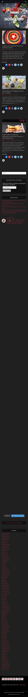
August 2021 (5, 561)
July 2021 (4, 563)
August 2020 (5, 577)
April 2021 (4, 568)
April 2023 (4, 541)
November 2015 (6, 665)
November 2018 (6, 609)
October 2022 (5, 547)
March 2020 (5, 583)
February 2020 (5, 585)
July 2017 (4, 634)
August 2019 (5, 594)
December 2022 (6, 544)
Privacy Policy (22, 684)
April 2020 (4, 582)
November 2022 (6, 546)
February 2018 (5, 623)
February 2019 (5, 604)
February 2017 (5, 642)
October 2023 (5, 539)
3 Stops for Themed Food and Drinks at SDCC (12, 47)
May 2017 (4, 637)
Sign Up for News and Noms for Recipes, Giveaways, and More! (14, 184)
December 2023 (6, 538)
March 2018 (5, 621)
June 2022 (4, 550)
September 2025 (6, 533)
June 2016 (4, 654)
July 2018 (4, 615)
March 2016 (5, 659)
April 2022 (4, 552)
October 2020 (5, 574)
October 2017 (5, 629)
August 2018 (5, 613)
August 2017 (5, 632)
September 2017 (6, 631)
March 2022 (5, 553)
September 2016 (6, 650)
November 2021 (6, 557)
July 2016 (4, 653)
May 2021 (4, 566)
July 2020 (4, 579)
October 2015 (5, 667)
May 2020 (4, 580)
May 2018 (4, 618)
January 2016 (5, 662)
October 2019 (5, 591)
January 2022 (5, 555)
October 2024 (5, 535)
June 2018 (4, 616)
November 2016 (6, 646)
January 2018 (5, 624)
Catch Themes (17, 694)
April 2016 (4, 657)
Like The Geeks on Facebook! (14, 523)
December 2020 (6, 571)
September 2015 (6, 668)
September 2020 (6, 576)
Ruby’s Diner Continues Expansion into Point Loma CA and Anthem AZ (12, 136)
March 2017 (5, 640)
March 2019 (5, 602)
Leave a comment (14, 49)
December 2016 (6, 645)
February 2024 (5, 536)
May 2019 (4, 599)
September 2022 (6, 549)
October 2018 (5, 610)
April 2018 (4, 620)
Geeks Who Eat (14, 692)
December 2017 (6, 626)
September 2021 (6, 560)
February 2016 (5, 661)
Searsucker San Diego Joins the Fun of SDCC (13, 92)
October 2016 (5, 648)
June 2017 (4, 635)
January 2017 (5, 643)
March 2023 (5, 542)
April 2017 (4, 639)
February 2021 (5, 569)
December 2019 (6, 588)
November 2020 (6, 572)
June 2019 (4, 598)
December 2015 (6, 664)
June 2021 (4, 565)
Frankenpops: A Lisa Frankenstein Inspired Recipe (14, 209)
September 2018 (6, 612)
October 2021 (5, 558)
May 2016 (4, 656)
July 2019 (4, 596)
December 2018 (6, 607)
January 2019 (5, 605)
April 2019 (4, 601)
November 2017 (6, 628)
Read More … (5, 59)
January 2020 (5, 587)
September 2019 (6, 593)
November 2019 (6, 590)
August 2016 (5, 651)
